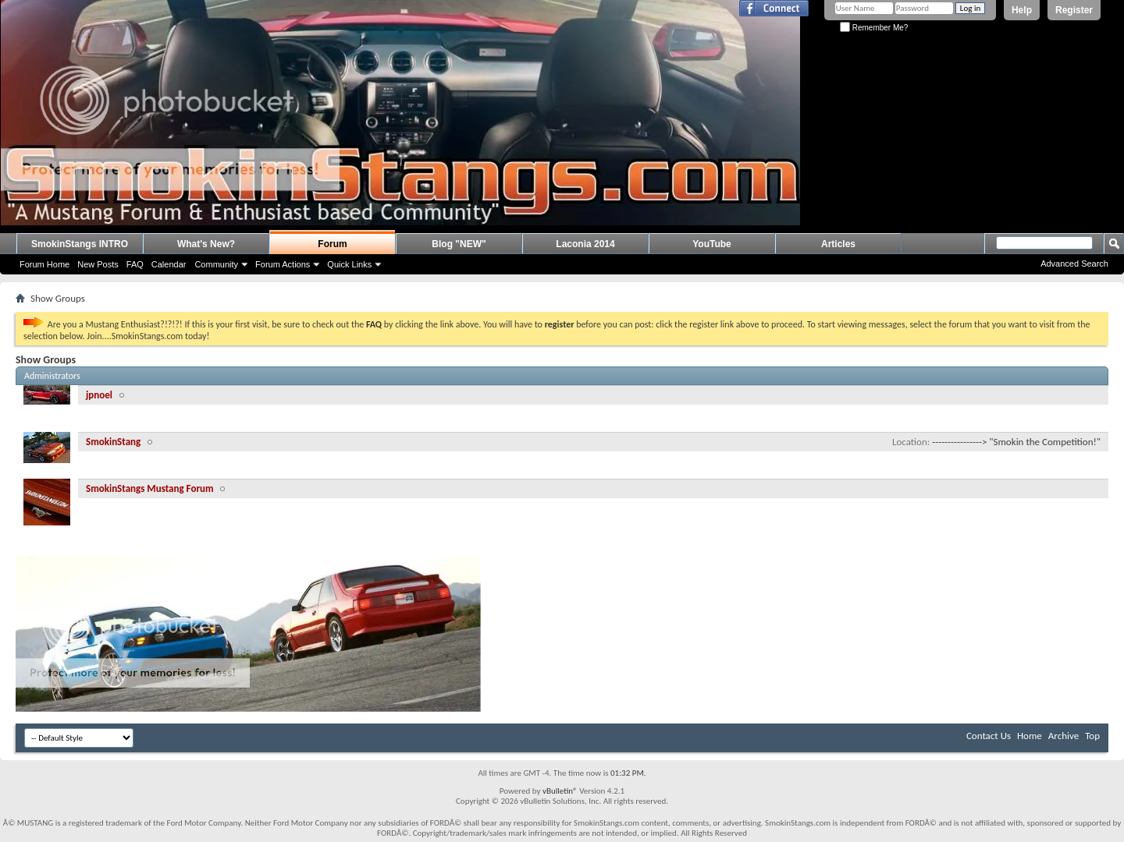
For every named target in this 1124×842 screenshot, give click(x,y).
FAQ (135, 264)
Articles (838, 244)
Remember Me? (874, 27)
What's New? (206, 244)
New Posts (98, 264)
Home (1029, 735)
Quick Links (349, 264)
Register (1074, 10)
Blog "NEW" (459, 244)
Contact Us (988, 735)
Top (1092, 735)
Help (1022, 10)
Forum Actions (282, 264)
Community (216, 264)
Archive (1063, 735)
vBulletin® (560, 791)
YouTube (711, 244)
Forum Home (44, 264)
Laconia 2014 (585, 244)
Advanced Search (1074, 263)
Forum (332, 244)
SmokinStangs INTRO (79, 244)
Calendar (169, 264)
